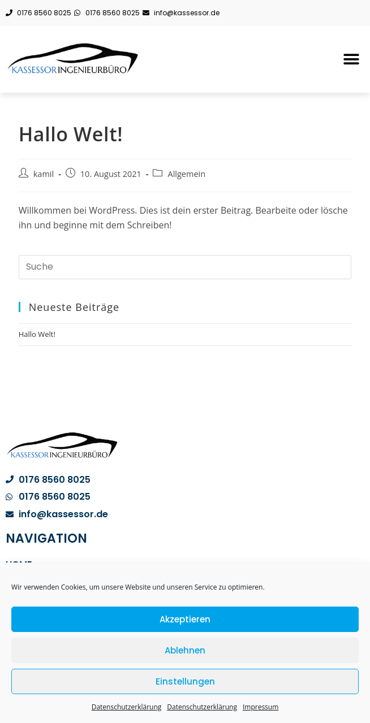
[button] (351, 59)
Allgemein (186, 173)
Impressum (260, 707)
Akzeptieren (185, 619)
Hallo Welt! (37, 334)
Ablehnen (185, 650)
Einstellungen (185, 681)
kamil (43, 173)
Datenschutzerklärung (127, 707)
